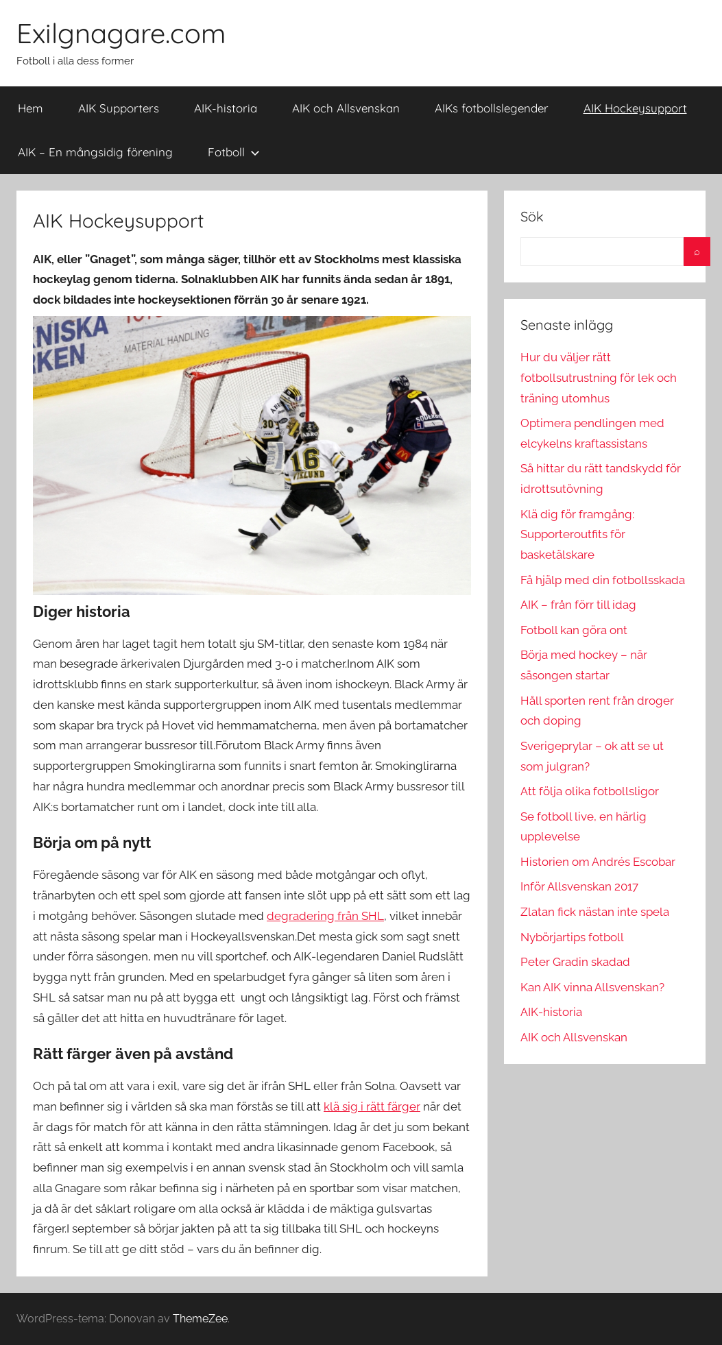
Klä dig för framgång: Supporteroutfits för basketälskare (577, 534)
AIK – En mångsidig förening (95, 152)
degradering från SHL (325, 916)
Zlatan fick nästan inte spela (594, 912)
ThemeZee (200, 1318)
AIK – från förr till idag (578, 604)
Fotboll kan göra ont (573, 630)
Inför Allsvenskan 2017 (579, 886)
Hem (30, 108)
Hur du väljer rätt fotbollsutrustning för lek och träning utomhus (598, 377)
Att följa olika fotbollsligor (589, 791)
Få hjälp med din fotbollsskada (602, 580)
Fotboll (234, 152)
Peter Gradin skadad (575, 962)
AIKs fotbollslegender (492, 108)
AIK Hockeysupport (635, 108)
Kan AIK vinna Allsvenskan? (592, 987)
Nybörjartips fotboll (572, 937)
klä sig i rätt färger (372, 1106)
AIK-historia (225, 108)
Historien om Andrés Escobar (597, 862)
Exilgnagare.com (121, 33)
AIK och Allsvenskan (346, 108)
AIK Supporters (118, 108)
